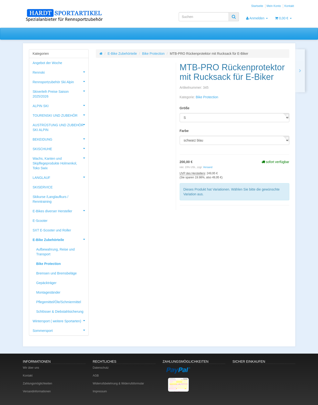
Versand (207, 167)
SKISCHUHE (60, 148)
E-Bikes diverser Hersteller (60, 210)
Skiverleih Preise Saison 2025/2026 (60, 92)
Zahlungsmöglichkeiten (37, 383)
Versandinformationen (37, 391)
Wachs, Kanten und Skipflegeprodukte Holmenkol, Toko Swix (60, 162)
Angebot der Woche (47, 63)
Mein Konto (274, 6)
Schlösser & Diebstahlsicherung (60, 311)
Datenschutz (101, 367)
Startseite (257, 6)
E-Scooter (40, 221)
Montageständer (48, 292)
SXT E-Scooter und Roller (52, 230)
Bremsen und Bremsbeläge (56, 273)
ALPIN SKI (60, 105)
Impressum (100, 391)
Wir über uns (31, 367)
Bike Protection (153, 53)
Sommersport (60, 330)
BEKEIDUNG (60, 139)
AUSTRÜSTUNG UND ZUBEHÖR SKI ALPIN (60, 126)
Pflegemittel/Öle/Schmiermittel (58, 302)
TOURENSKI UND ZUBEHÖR (60, 115)
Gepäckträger (46, 283)
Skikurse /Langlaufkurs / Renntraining (50, 199)
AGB (96, 375)
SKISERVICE (43, 187)
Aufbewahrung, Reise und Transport (55, 251)
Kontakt (289, 6)
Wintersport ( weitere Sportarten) (60, 320)
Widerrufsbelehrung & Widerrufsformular (118, 383)
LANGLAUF (60, 177)
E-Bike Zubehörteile (122, 53)
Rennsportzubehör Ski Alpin (60, 81)
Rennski (60, 72)
